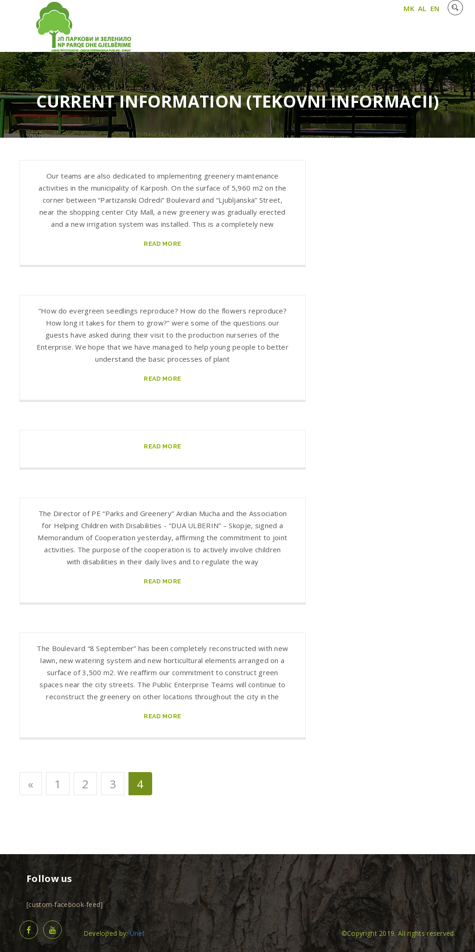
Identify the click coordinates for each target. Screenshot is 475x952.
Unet (137, 933)
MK (409, 8)
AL (422, 8)
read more (162, 243)
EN (435, 8)
